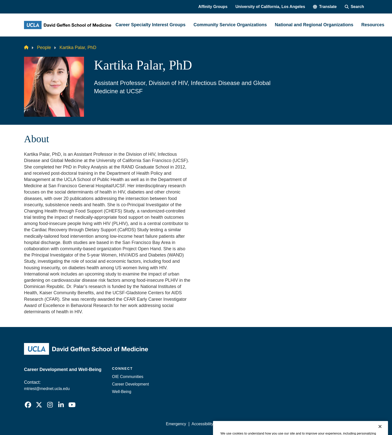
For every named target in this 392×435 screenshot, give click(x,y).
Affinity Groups (212, 6)
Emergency (176, 424)
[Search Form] (354, 7)
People (44, 47)
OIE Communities (127, 376)
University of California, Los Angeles (270, 6)
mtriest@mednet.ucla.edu (47, 388)
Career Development (130, 384)
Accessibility (202, 424)
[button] (324, 7)
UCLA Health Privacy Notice (285, 424)
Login (321, 424)
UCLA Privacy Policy (237, 424)
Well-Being (121, 392)
